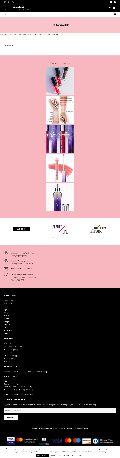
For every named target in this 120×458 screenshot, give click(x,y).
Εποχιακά (8, 330)
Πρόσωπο (8, 307)
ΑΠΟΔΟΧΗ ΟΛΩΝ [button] (42, 455)
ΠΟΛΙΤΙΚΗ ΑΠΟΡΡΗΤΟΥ (66, 455)
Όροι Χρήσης (9, 352)
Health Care (9, 301)
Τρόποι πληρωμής (11, 349)
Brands (7, 361)
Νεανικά (7, 324)
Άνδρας (7, 322)
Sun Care (8, 304)
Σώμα (6, 319)
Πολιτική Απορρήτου (13, 355)
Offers (6, 333)
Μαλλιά (7, 316)
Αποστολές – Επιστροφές (14, 346)
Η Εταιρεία (8, 344)
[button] (53, 238)
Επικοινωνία (9, 358)
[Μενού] (114, 14)
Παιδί (6, 327)
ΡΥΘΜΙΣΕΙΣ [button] (80, 455)
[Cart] (114, 8)
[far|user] (110, 8)
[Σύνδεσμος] (111, 2)
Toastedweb (47, 429)
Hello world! (8, 46)
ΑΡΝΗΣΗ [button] (53, 455)
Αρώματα (8, 310)
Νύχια (6, 313)
